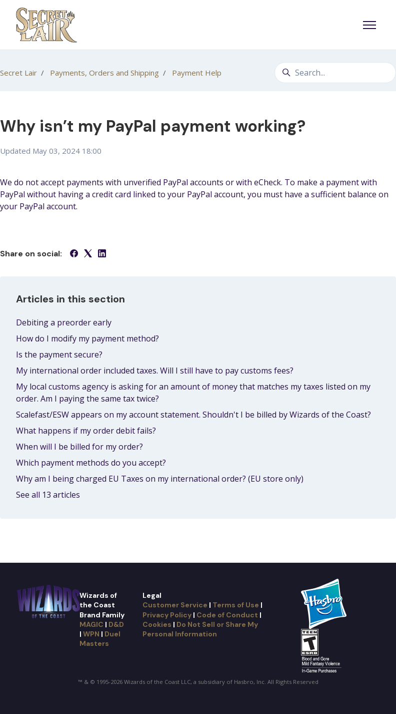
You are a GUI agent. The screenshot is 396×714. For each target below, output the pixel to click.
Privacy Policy (167, 614)
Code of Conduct (227, 614)
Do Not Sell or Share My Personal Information (200, 629)
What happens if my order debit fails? (86, 430)
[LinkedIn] (102, 254)
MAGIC (92, 624)
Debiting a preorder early (64, 322)
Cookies (157, 624)
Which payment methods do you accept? (91, 462)
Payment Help (197, 73)
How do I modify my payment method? (87, 338)
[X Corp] (88, 254)
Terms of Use (235, 604)
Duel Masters (100, 638)
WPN (91, 633)
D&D (116, 624)
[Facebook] (74, 254)
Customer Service (175, 604)
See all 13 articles (48, 494)
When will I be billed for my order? (79, 446)
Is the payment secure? (59, 354)
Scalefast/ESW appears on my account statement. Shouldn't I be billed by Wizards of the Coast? (193, 414)
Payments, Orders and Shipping (104, 73)
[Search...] (335, 72)
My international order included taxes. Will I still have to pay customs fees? (155, 370)
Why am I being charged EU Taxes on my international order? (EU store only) (160, 478)
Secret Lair (18, 73)
